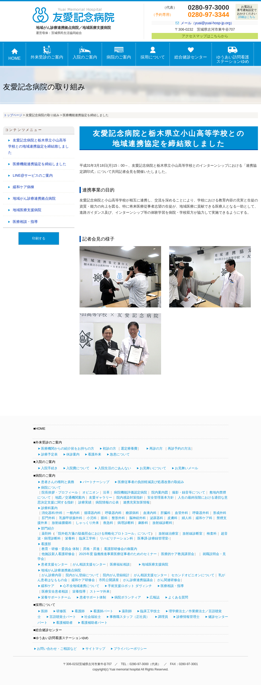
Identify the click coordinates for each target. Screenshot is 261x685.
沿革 (106, 492)
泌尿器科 (156, 518)
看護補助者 (64, 622)
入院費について (77, 468)
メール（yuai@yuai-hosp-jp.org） (207, 23)
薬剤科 (46, 533)
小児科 (92, 518)
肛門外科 (48, 518)
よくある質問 (178, 597)
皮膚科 (172, 518)
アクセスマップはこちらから (205, 36)
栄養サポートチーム (56, 597)
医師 (44, 611)
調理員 (163, 617)
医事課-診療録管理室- (153, 538)
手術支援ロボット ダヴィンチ (130, 586)
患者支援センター (54, 564)
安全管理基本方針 (160, 497)
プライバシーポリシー (130, 649)
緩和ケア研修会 (83, 580)
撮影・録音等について (188, 492)
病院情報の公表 (107, 502)
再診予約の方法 (179, 448)
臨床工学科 (87, 538)
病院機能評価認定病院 (130, 492)
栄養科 (70, 538)
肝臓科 (166, 513)
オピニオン (90, 492)
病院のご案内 (119, 52)
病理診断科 (126, 523)
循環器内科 (92, 513)
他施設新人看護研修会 (58, 554)
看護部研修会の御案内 (120, 549)
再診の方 (156, 448)
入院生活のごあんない (114, 468)
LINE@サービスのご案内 (33, 175)
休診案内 (73, 454)
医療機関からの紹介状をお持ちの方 (67, 448)
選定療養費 (129, 448)
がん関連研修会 (168, 580)
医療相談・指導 (25, 222)
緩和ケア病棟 (23, 187)
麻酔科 (143, 523)
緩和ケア (47, 586)
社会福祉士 (92, 617)
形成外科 (219, 513)
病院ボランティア (127, 597)
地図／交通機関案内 (70, 497)
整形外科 (118, 518)
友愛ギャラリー (100, 497)
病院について (51, 487)
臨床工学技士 (150, 611)
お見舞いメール (186, 468)
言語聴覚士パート (62, 617)
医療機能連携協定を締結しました (39, 164)
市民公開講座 (109, 580)
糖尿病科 (132, 513)
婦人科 (187, 518)
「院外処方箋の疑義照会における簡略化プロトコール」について (103, 533)
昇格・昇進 (91, 549)
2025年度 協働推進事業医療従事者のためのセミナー (118, 554)
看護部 (46, 544)
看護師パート (103, 611)
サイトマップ (95, 649)
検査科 (212, 533)
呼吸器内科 (113, 513)
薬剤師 (127, 611)
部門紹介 (47, 528)
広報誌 (155, 597)
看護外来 (94, 454)
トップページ (13, 115)
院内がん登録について (82, 575)
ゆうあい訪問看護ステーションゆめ (232, 54)
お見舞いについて (153, 468)
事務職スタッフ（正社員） (129, 617)
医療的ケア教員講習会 (177, 554)
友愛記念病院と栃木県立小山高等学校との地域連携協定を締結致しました (38, 146)
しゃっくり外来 (87, 523)
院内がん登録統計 (116, 575)
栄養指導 (79, 591)
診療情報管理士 (188, 617)
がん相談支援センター (89, 564)
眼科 (104, 518)
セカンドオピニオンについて (192, 575)
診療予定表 (49, 454)
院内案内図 (159, 492)
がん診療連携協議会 (138, 580)
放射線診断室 (192, 533)
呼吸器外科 (200, 513)
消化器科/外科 (52, 513)
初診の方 (109, 448)
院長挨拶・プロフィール (60, 492)
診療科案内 (49, 508)
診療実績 (85, 502)
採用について (152, 52)
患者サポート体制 (93, 597)
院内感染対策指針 (129, 497)
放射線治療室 (168, 533)
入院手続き (49, 468)
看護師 (80, 611)
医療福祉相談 (120, 564)
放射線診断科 (162, 523)
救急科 (108, 523)
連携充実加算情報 (136, 502)
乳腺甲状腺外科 (70, 518)
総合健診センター (190, 52)
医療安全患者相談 (55, 591)
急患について (120, 454)
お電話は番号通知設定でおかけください (247, 11)
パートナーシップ (96, 482)
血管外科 (181, 513)
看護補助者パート (94, 622)
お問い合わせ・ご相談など (57, 649)
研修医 (61, 611)
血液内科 (149, 513)
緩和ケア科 (204, 518)
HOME (14, 54)
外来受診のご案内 (47, 52)
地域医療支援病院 (27, 210)
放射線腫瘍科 (62, 523)
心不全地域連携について (81, 586)
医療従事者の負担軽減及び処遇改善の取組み (151, 482)
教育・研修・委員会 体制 (60, 549)
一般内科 (73, 513)
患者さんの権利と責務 (57, 482)
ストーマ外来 (100, 591)
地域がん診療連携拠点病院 (34, 198)
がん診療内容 (51, 575)
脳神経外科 (137, 518)
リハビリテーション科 (116, 538)
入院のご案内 (85, 52)
